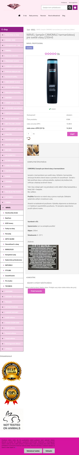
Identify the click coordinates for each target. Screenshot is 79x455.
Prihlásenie (64, 2)
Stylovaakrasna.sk (6, 356)
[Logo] (14, 7)
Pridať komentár (36, 291)
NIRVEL (33, 30)
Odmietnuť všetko (33, 451)
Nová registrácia (73, 2)
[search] (69, 7)
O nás (25, 15)
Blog (63, 15)
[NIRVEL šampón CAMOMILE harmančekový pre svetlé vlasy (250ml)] (52, 56)
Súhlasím (49, 451)
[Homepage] (19, 15)
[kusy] (29, 133)
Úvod (28, 30)
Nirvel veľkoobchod (54, 15)
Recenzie (43, 15)
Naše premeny (33, 15)
